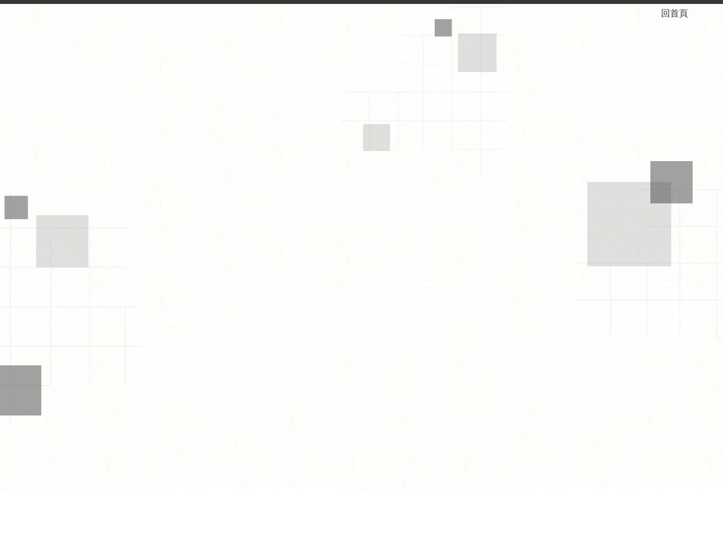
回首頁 (683, 13)
